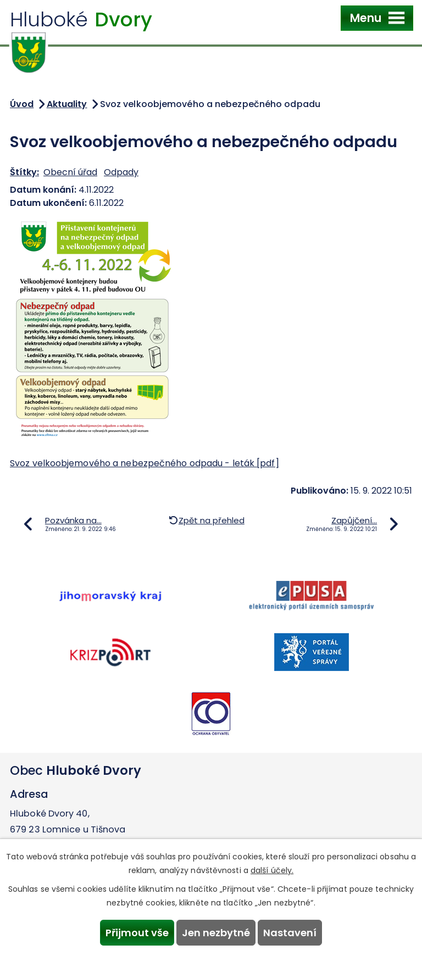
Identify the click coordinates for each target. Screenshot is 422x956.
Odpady (121, 172)
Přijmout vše (137, 933)
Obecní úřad (70, 172)
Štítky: (24, 172)
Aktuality (67, 104)
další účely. (272, 870)
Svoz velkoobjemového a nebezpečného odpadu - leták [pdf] (144, 463)
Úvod (22, 104)
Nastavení (289, 933)
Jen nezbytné (216, 933)
